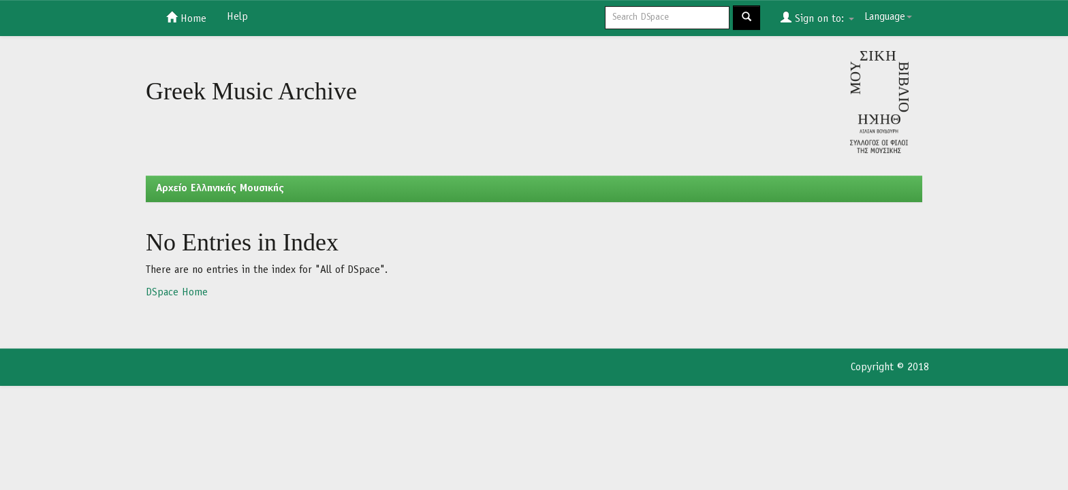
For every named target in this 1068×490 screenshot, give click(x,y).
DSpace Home (177, 292)
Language (888, 17)
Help (237, 17)
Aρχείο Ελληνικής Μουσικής (220, 188)
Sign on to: (817, 17)
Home (186, 17)
